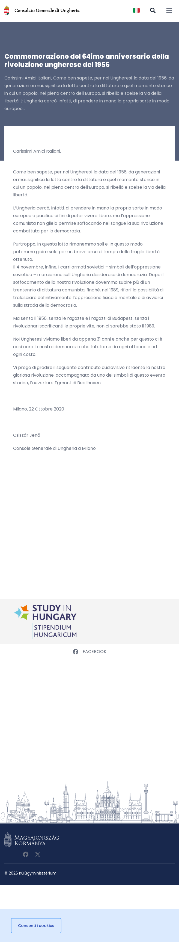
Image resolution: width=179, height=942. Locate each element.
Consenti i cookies (36, 925)
